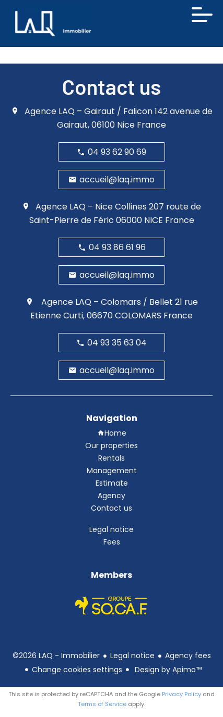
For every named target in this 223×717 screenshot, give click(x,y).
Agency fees (188, 655)
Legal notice (132, 655)
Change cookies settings (77, 669)
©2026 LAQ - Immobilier (56, 655)
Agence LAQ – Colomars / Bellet (106, 302)
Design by (167, 669)
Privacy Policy (181, 694)
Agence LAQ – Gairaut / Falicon (88, 111)
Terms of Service (102, 704)
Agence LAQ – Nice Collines (91, 207)
